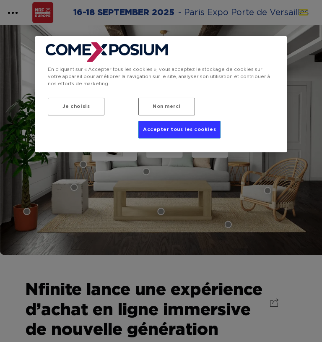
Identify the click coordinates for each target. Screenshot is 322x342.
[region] (161, 94)
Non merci (167, 106)
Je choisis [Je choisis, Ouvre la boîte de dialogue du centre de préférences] (76, 106)
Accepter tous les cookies (179, 129)
